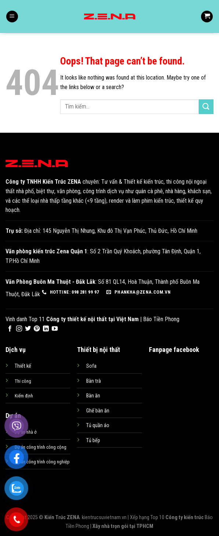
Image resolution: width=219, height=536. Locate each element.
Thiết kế (23, 366)
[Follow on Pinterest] (37, 329)
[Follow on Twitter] (28, 329)
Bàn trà (93, 381)
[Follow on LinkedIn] (46, 329)
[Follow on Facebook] (10, 329)
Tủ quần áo (97, 425)
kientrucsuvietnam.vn (104, 517)
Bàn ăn (93, 396)
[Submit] (206, 106)
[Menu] (12, 17)
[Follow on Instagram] (19, 329)
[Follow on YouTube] (55, 329)
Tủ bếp (93, 440)
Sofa (91, 366)
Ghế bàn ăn (97, 411)
